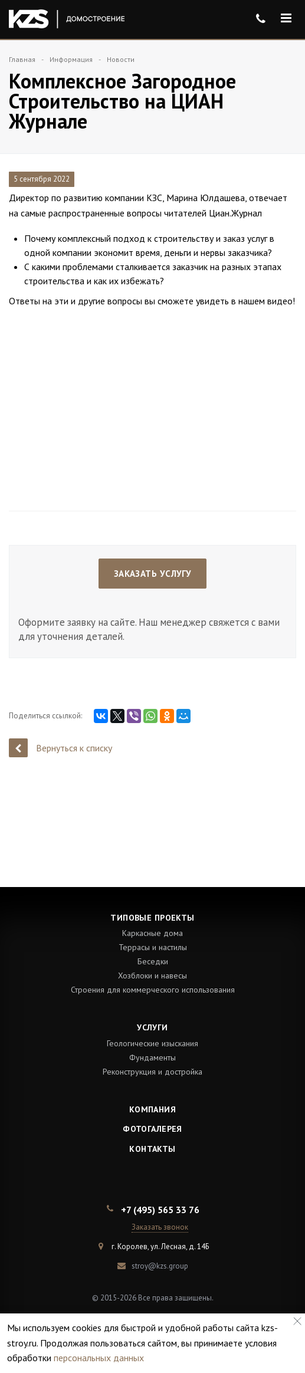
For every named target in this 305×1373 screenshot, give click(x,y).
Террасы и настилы (153, 947)
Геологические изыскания (152, 1043)
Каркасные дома (152, 933)
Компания (152, 1109)
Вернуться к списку (60, 747)
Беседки (152, 961)
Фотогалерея (152, 1129)
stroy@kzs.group (160, 1266)
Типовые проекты (152, 917)
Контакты (152, 1149)
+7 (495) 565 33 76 (160, 1210)
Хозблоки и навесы (152, 975)
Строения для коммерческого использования (153, 989)
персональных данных (99, 1358)
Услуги (152, 1027)
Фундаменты (152, 1057)
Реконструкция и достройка (152, 1071)
